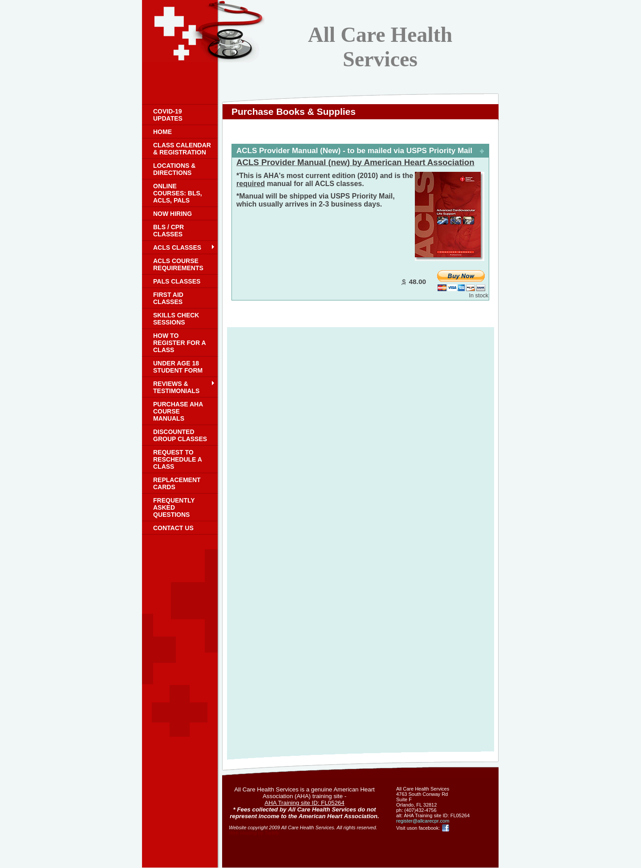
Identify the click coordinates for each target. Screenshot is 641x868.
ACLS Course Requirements (178, 264)
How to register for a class (179, 342)
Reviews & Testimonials (176, 387)
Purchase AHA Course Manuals (178, 411)
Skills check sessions (176, 319)
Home (162, 131)
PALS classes (176, 281)
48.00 (417, 281)
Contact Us (173, 527)
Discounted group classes (180, 435)
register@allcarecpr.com (422, 820)
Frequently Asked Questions (174, 507)
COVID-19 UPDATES (168, 115)
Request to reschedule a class (177, 459)
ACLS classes (177, 247)
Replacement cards (177, 483)
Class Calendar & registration (182, 149)
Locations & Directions (174, 169)
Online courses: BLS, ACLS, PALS (177, 193)
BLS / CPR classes (168, 230)
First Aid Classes (168, 298)
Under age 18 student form (178, 367)
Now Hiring (172, 213)
